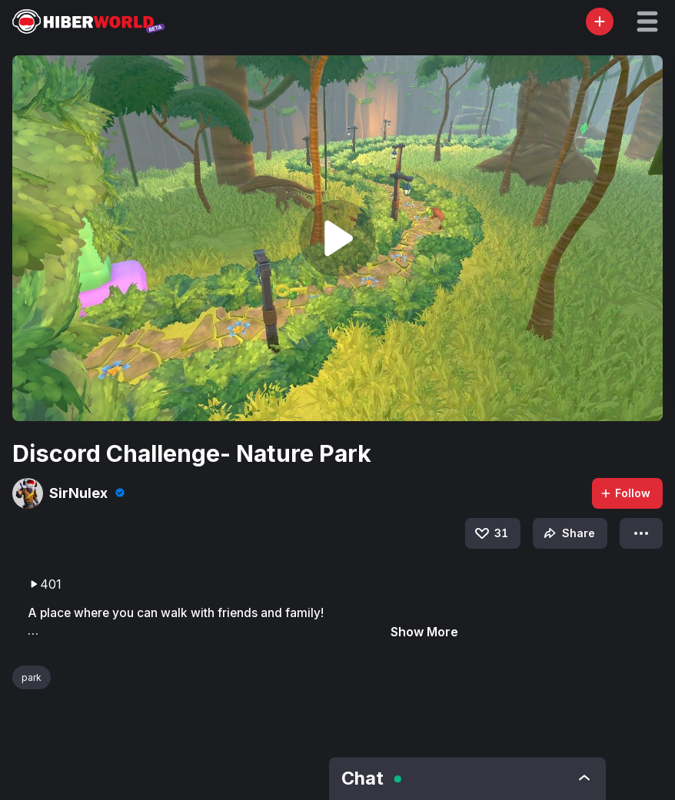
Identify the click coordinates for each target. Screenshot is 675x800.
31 (490, 533)
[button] (647, 21)
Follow (625, 493)
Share (567, 533)
